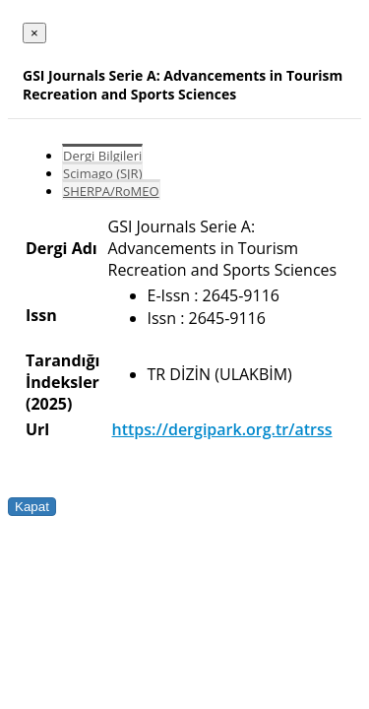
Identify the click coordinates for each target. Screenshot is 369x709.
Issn (41, 315)
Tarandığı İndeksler (62, 371)
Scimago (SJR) (102, 173)
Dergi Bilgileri (102, 155)
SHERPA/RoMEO (111, 191)
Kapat (32, 506)
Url (37, 429)
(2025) (49, 404)
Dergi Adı (61, 248)
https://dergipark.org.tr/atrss (222, 429)
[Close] (34, 33)
